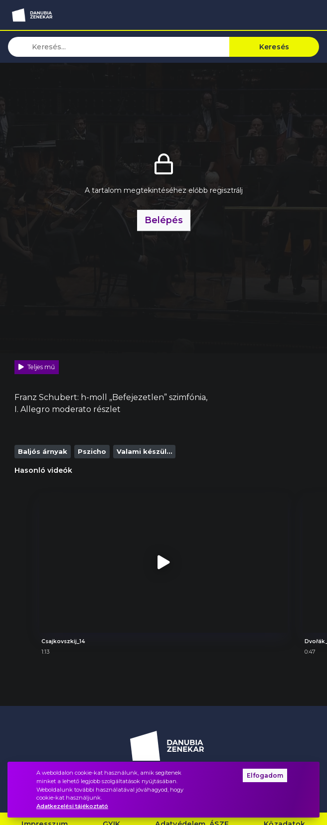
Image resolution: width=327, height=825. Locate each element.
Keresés (274, 46)
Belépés (164, 214)
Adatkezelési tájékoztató (72, 806)
